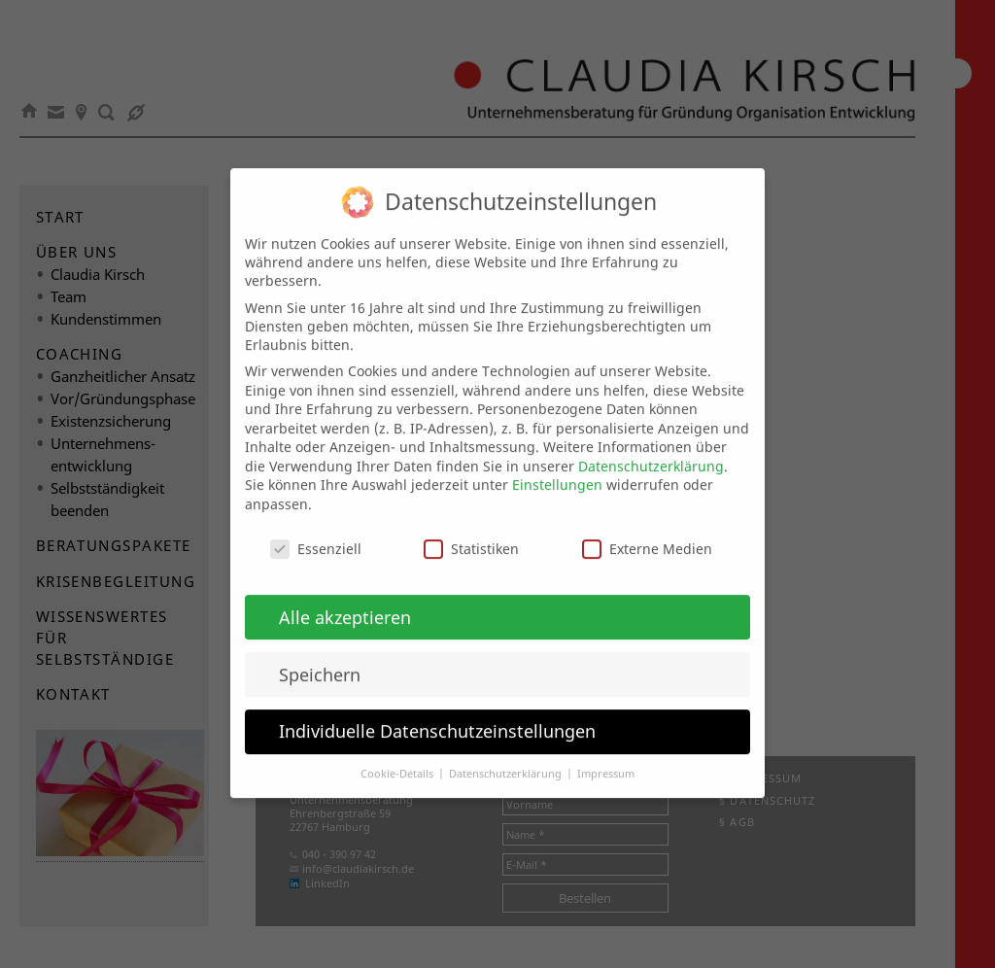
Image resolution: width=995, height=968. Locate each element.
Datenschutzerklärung (651, 448)
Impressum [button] (606, 757)
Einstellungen (557, 468)
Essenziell (315, 531)
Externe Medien (647, 531)
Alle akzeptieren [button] (345, 599)
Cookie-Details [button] (398, 757)
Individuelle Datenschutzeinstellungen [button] (437, 714)
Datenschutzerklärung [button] (507, 757)
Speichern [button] (319, 657)
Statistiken (471, 531)
